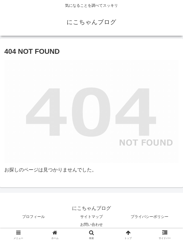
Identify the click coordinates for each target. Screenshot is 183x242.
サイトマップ (91, 216)
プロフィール (33, 216)
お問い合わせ (91, 224)
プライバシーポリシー (149, 216)
